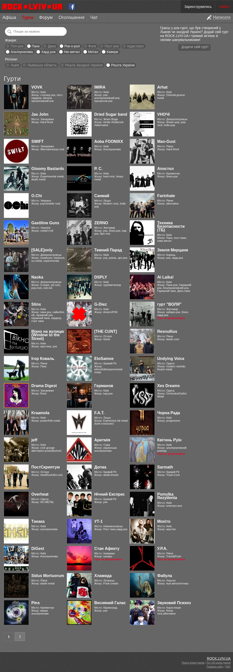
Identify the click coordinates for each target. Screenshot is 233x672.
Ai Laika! (165, 277)
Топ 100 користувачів (218, 662)
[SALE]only (42, 250)
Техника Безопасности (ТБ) (171, 226)
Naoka (37, 277)
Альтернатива (22, 52)
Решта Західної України (84, 65)
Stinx (36, 304)
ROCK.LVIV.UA (219, 658)
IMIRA (99, 87)
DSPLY (100, 277)
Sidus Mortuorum (47, 576)
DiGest (37, 548)
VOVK (36, 87)
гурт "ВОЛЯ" (169, 304)
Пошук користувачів (193, 662)
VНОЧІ (163, 114)
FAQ (228, 666)
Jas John (39, 114)
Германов (103, 386)
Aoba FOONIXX (108, 141)
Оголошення (71, 17)
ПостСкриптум (45, 467)
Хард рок (48, 52)
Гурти (27, 17)
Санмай (101, 196)
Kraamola (40, 413)
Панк (35, 46)
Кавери (112, 52)
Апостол (165, 169)
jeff (34, 440)
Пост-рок (112, 46)
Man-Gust (166, 141)
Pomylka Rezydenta (167, 496)
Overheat (39, 494)
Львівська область (42, 65)
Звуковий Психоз (174, 603)
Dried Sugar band (110, 114)
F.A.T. (99, 413)
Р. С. (98, 169)
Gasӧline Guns (45, 223)
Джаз (52, 46)
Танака (38, 521)
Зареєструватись (198, 7)
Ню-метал (72, 52)
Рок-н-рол (72, 46)
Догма (100, 467)
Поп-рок (17, 46)
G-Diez (100, 304)
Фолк (92, 46)
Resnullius (167, 331)
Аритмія (102, 440)
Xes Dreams (168, 386)
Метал (93, 52)
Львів (15, 65)
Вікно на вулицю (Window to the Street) (47, 335)
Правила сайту (215, 666)
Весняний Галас (110, 603)
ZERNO (101, 223)
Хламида (103, 576)
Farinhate (166, 196)
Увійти (224, 7)
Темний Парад (108, 250)
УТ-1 (98, 521)
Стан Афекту (106, 548)
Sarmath (165, 467)
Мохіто (163, 521)
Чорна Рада (168, 413)
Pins (35, 603)
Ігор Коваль (42, 358)
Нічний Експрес (109, 494)
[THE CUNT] (105, 331)
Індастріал (135, 46)
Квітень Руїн (169, 440)
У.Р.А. (162, 548)
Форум (46, 17)
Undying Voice (170, 358)
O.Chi (36, 196)
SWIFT (37, 141)
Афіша (9, 17)
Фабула (164, 576)
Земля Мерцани (172, 250)
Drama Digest (44, 386)
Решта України (123, 65)
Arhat (162, 87)
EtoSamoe (104, 358)
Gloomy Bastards (47, 169)
